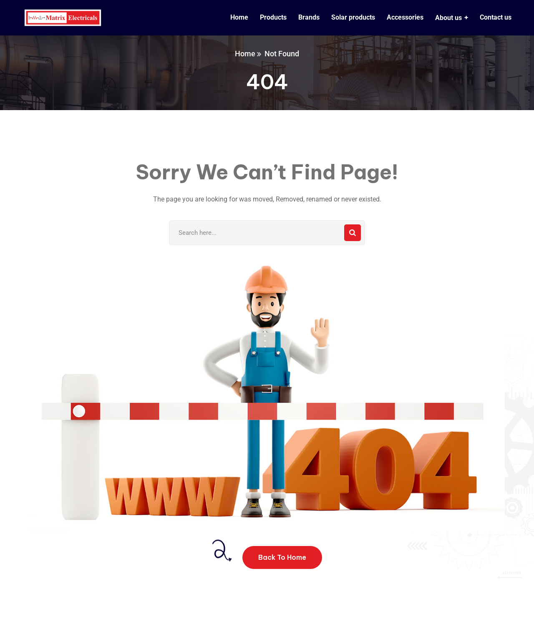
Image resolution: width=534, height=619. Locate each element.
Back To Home (282, 557)
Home (245, 53)
